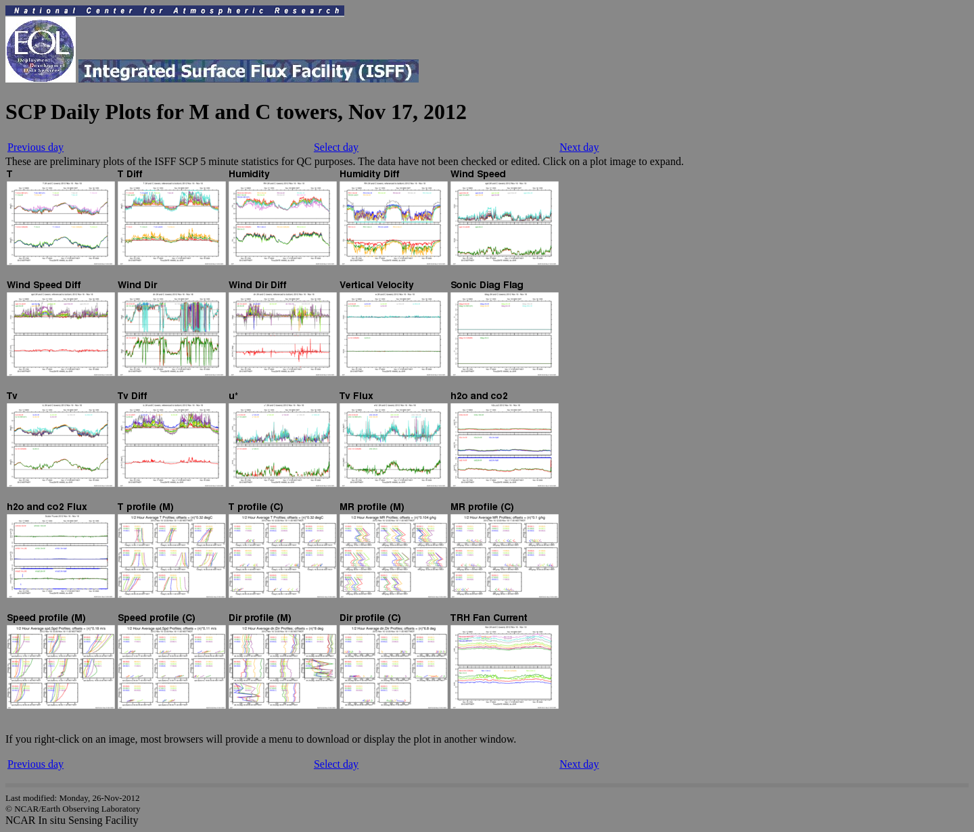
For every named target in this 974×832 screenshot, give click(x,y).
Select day (336, 147)
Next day (579, 147)
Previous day (35, 147)
